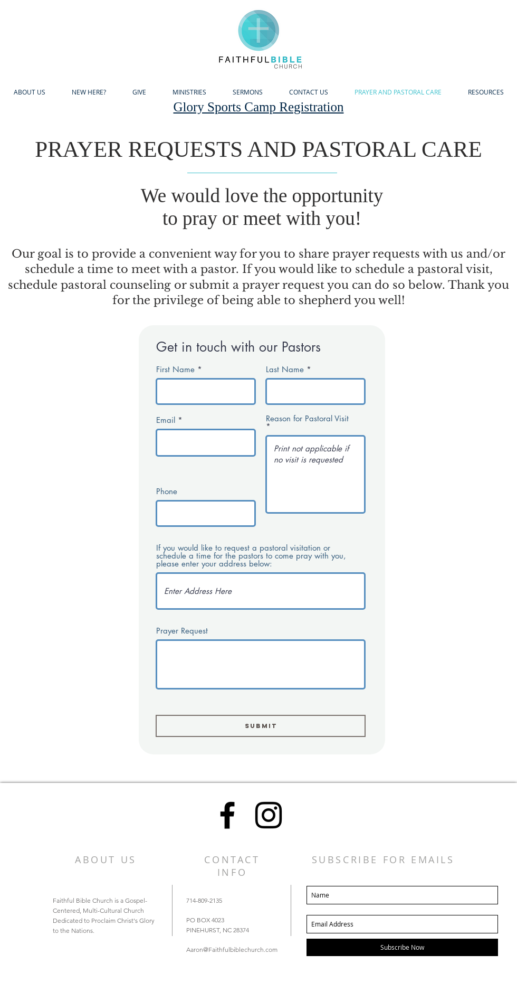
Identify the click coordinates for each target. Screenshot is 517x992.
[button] (29, 92)
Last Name (285, 369)
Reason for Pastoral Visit (307, 418)
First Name (175, 369)
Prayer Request (182, 631)
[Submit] (261, 726)
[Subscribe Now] (402, 947)
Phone (166, 491)
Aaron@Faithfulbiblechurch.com (231, 949)
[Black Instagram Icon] (268, 815)
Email (165, 420)
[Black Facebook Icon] (227, 815)
